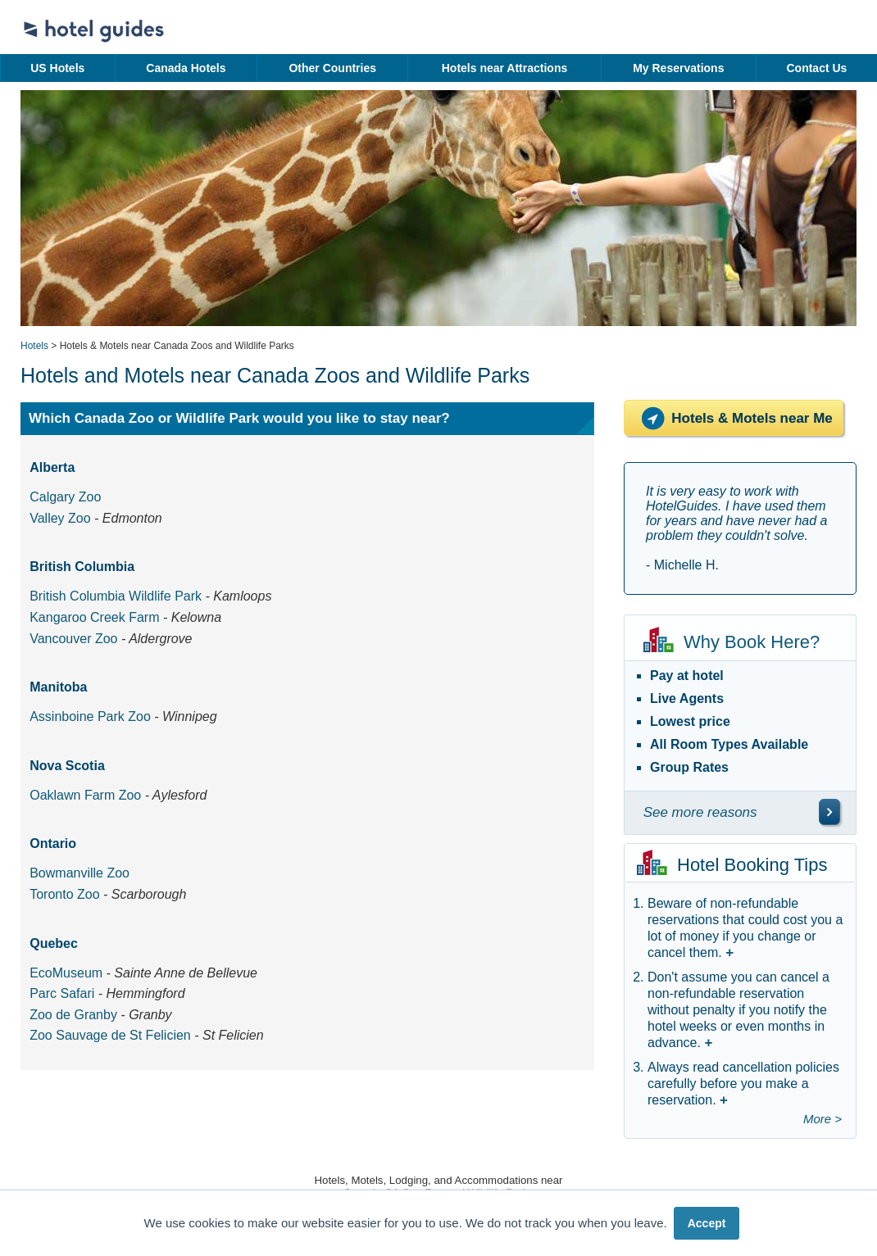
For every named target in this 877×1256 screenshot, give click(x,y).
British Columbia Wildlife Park (116, 596)
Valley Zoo (60, 518)
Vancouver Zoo (73, 639)
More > (822, 1119)
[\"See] (829, 812)
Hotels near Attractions (505, 68)
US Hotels (57, 68)
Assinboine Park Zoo (90, 716)
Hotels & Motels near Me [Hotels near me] (733, 418)
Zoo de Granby (73, 1015)
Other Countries (332, 68)
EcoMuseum (66, 973)
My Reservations (678, 68)
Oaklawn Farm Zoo (85, 795)
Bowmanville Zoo (80, 873)
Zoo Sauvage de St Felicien (110, 1035)
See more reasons (700, 812)
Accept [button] (707, 1223)
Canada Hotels (185, 68)
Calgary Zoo (65, 497)
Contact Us (816, 68)
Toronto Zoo (64, 894)
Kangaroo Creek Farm (94, 617)
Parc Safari (62, 993)
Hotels (34, 345)
